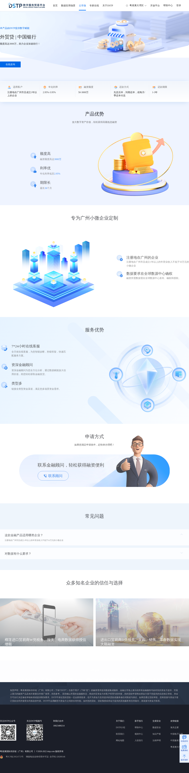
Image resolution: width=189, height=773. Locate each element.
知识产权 (157, 734)
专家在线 (94, 5)
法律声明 (157, 740)
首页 (55, 5)
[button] (94, 539)
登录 (178, 5)
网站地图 (120, 740)
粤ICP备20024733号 (14, 757)
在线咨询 (10, 64)
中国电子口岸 (176, 734)
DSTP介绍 (120, 727)
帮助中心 (168, 5)
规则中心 (139, 734)
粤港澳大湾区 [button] (136, 5)
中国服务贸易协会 (178, 740)
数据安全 (157, 727)
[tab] (94, 539)
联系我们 (120, 734)
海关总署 (174, 727)
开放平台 (155, 5)
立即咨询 (94, 670)
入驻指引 (139, 740)
